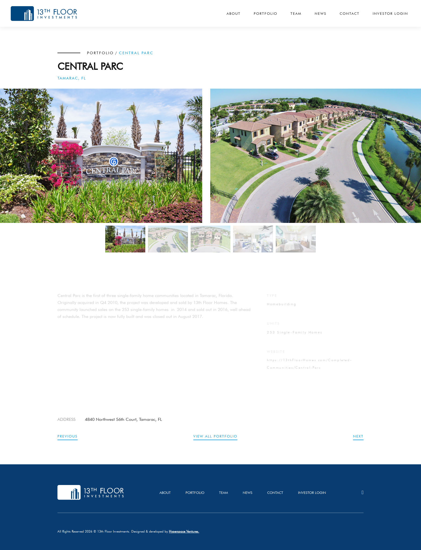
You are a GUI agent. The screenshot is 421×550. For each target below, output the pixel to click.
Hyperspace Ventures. (184, 531)
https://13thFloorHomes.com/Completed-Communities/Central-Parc (309, 367)
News (320, 13)
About (234, 13)
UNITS (273, 327)
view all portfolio (215, 436)
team (223, 492)
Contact (350, 13)
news (247, 492)
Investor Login (390, 13)
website (276, 355)
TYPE (272, 299)
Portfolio (265, 13)
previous (67, 436)
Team (296, 13)
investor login (312, 492)
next (358, 436)
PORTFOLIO (100, 53)
